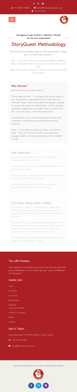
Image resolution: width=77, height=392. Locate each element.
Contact (12, 322)
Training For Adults (16, 308)
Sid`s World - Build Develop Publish (49, 365)
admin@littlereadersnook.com (49, 7)
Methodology (14, 300)
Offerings (12, 304)
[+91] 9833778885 (19, 340)
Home (11, 286)
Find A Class (39, 10)
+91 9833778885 (22, 7)
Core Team (13, 295)
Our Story (13, 290)
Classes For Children (17, 312)
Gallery (11, 317)
